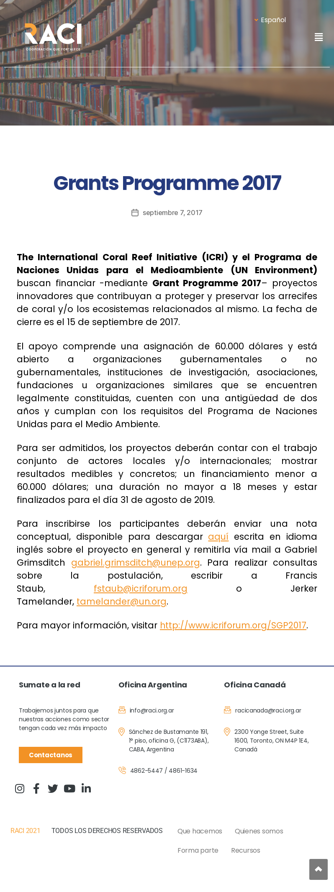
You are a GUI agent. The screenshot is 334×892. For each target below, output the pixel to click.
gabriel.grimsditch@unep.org (135, 562)
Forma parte (197, 850)
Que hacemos (199, 831)
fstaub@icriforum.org (141, 588)
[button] (318, 37)
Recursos (245, 850)
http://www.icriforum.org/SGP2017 (234, 625)
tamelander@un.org (123, 601)
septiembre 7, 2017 (173, 212)
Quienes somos (259, 831)
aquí (218, 536)
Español (270, 20)
